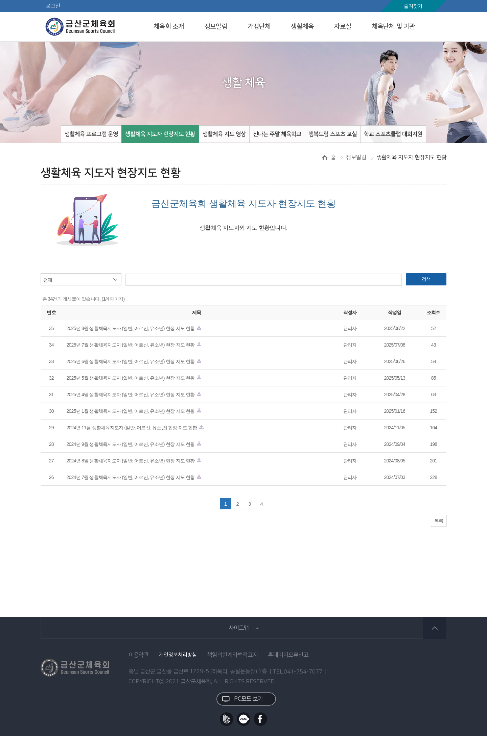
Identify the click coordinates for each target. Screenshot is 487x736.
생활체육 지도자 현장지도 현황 (160, 134)
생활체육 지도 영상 (224, 134)
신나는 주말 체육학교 (277, 134)
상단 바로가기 (434, 628)
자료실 (342, 26)
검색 (426, 279)
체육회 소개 (169, 26)
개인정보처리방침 (178, 655)
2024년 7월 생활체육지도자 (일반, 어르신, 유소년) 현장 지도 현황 (133, 477)
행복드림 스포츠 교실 (332, 134)
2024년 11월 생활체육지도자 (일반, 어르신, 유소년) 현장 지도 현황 (134, 427)
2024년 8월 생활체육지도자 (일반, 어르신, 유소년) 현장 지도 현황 (133, 460)
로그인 (53, 6)
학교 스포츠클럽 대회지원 (393, 134)
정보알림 (215, 26)
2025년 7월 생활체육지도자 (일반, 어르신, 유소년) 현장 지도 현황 (133, 345)
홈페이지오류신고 (288, 655)
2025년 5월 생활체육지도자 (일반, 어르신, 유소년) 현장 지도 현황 (133, 378)
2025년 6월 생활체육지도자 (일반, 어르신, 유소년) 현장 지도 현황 (133, 361)
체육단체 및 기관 (393, 26)
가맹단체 (259, 26)
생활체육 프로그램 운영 (91, 134)
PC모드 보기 (242, 699)
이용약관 (139, 655)
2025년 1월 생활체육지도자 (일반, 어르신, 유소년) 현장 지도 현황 (133, 411)
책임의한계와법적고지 (232, 655)
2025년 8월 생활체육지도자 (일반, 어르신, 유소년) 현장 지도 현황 (133, 328)
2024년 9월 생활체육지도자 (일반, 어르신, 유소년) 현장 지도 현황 (133, 444)
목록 (438, 521)
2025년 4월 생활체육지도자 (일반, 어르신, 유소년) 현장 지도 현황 (133, 394)
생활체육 (302, 26)
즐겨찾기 (413, 6)
